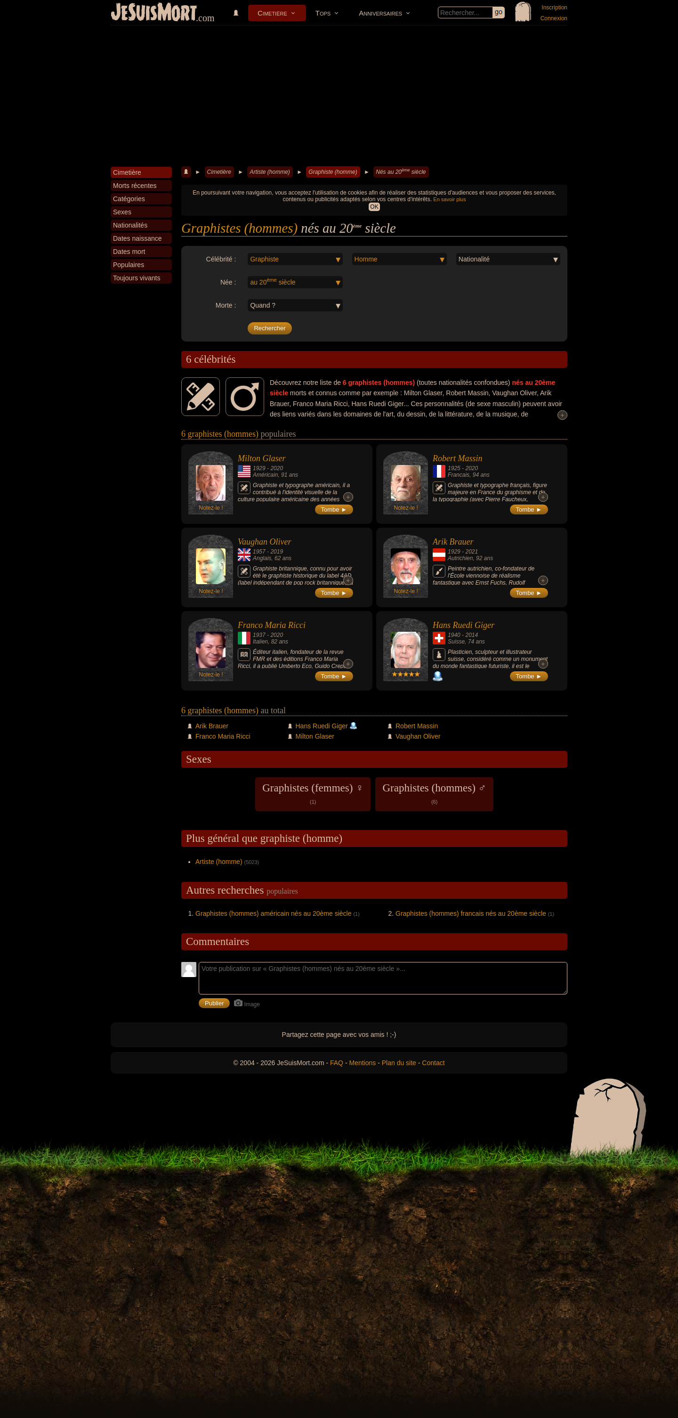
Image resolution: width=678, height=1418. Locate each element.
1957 (259, 551)
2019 (276, 551)
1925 (454, 468)
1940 (454, 635)
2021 (471, 551)
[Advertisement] (339, 96)
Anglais (262, 558)
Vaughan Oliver (264, 541)
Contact (433, 1063)
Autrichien (460, 558)
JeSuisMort (154, 13)
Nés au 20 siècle (401, 171)
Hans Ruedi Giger (463, 625)
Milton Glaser (262, 458)
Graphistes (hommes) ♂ (434, 793)
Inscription (554, 7)
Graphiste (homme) (332, 172)
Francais (458, 475)
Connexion (554, 18)
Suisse (456, 641)
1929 (259, 468)
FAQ (336, 1063)
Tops (323, 13)
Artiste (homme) (270, 172)
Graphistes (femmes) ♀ (312, 793)
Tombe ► (334, 509)
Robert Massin (458, 458)
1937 (259, 635)
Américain (265, 475)
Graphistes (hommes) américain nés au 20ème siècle (273, 913)
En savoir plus (449, 199)
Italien (260, 641)
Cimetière (272, 13)
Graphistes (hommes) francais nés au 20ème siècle (471, 913)
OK (374, 207)
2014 (471, 635)
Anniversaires (380, 13)
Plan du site (399, 1063)
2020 (276, 468)
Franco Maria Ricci (272, 625)
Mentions (362, 1063)
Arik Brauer (453, 541)
